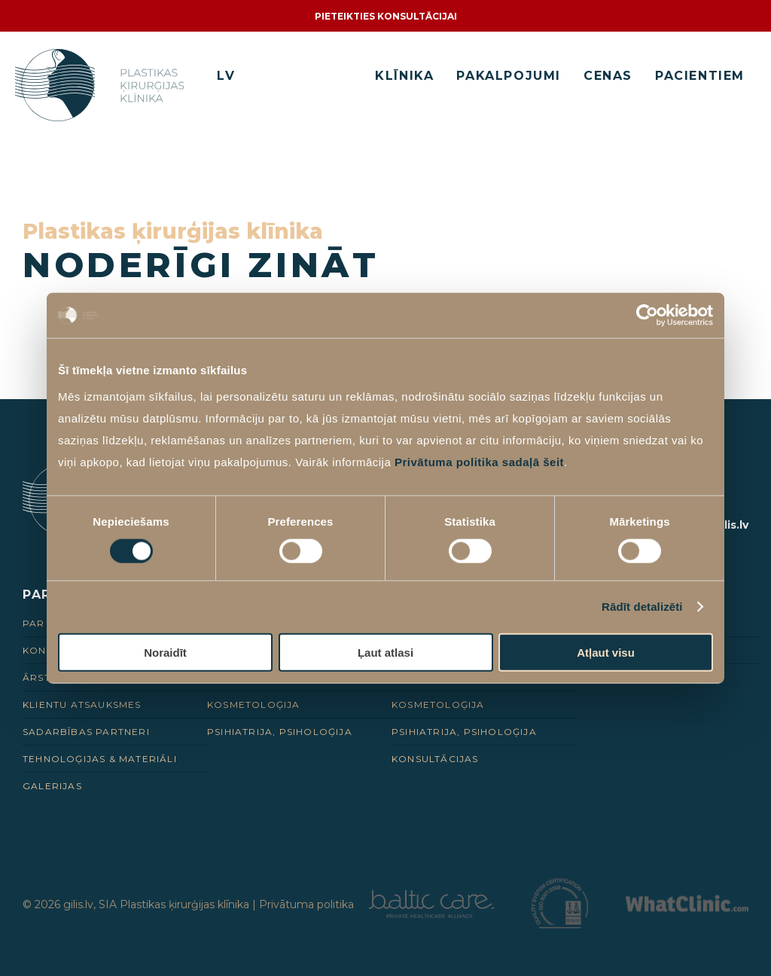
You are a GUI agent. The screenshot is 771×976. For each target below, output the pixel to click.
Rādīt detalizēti (642, 606)
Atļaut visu (606, 651)
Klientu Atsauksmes (82, 704)
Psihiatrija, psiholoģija (279, 731)
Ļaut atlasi (385, 651)
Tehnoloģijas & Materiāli (100, 758)
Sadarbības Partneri (86, 731)
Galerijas (52, 785)
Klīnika (404, 76)
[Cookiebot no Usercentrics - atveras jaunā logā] (647, 315)
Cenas (608, 76)
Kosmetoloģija (253, 704)
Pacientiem (700, 76)
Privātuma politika (306, 904)
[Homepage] (102, 85)
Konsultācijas (435, 758)
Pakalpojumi (508, 76)
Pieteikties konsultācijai (386, 16)
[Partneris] (431, 913)
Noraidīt (165, 651)
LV (226, 76)
